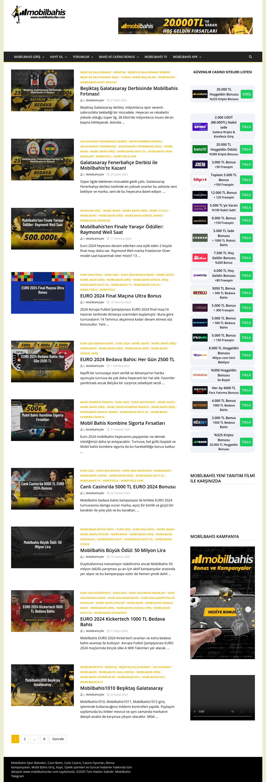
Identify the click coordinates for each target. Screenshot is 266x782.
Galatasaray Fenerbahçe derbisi (103, 141)
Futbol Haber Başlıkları (138, 77)
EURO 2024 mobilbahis (123, 598)
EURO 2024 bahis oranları (147, 593)
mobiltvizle (88, 289)
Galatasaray (162, 667)
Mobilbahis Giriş (27, 57)
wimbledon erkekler (95, 220)
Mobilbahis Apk (185, 57)
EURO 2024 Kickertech (95, 593)
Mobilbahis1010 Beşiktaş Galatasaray (121, 688)
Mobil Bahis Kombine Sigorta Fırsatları (122, 423)
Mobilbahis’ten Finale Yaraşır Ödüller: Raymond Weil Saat (121, 229)
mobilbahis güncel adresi (143, 215)
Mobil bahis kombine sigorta (128, 407)
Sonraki (58, 739)
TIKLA (246, 126)
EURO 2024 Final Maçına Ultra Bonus (120, 296)
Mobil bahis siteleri (94, 534)
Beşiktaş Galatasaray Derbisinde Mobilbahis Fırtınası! (129, 91)
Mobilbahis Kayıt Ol (131, 151)
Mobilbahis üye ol (147, 284)
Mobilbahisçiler (95, 100)
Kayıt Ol (56, 57)
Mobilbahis (166, 77)
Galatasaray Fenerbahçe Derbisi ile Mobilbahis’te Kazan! (118, 165)
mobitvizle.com (125, 156)
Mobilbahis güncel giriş (150, 279)
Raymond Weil (90, 210)
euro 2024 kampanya (137, 470)
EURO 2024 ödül (144, 529)
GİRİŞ (247, 94)
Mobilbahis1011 (128, 677)
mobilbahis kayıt (110, 539)
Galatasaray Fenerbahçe (98, 146)
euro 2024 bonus (143, 402)
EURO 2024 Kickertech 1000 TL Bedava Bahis (122, 621)
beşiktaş (119, 72)
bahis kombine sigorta (145, 141)
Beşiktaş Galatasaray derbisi (149, 72)
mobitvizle (103, 156)
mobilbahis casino (93, 475)
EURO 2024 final (91, 274)
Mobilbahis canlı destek (116, 672)
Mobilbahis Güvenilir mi (97, 677)
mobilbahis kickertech (110, 613)
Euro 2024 (111, 274)
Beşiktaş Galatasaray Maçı (99, 77)
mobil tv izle (158, 210)
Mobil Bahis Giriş (102, 151)
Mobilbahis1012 (153, 677)
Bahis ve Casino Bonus (117, 57)
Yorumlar (81, 57)
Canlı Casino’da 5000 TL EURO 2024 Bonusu (127, 486)
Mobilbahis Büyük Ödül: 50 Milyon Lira (123, 550)
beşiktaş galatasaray (95, 72)
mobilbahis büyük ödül (97, 529)
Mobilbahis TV (156, 57)
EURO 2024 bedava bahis (137, 274)
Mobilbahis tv (121, 284)
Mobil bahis (111, 210)
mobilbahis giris (137, 348)
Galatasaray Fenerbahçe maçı (140, 146)
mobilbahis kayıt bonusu (98, 82)
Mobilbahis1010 (91, 667)
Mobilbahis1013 (91, 682)
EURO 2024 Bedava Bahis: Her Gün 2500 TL (127, 359)
